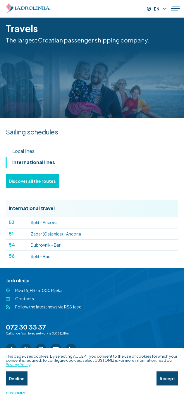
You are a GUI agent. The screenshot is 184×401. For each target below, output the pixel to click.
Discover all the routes (32, 181)
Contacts (24, 298)
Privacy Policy (18, 364)
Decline (17, 378)
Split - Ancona (33, 222)
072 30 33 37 (26, 327)
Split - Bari (29, 256)
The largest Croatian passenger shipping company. (77, 40)
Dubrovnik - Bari (35, 245)
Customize (16, 393)
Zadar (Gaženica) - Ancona (45, 234)
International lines (33, 162)
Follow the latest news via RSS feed (48, 306)
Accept (167, 378)
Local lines (23, 151)
